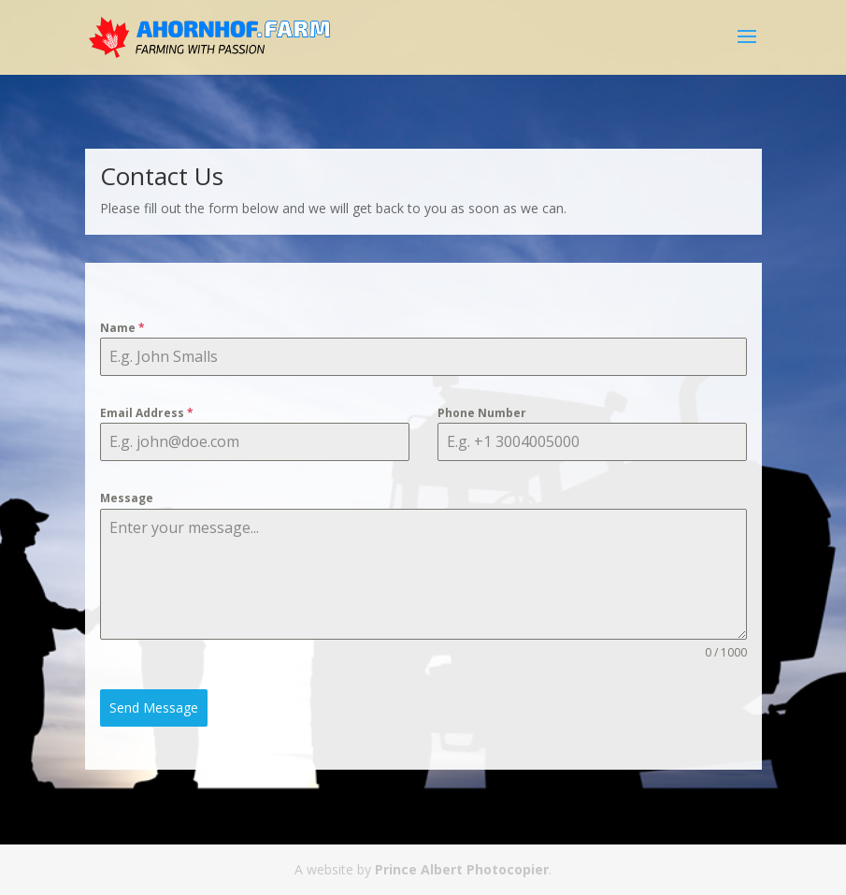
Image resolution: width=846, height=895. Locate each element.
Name (122, 328)
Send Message (153, 707)
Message (126, 498)
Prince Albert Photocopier (462, 869)
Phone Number (481, 413)
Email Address (147, 413)
